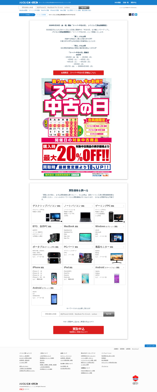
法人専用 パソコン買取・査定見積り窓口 (79, 10)
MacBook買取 (23, 10)
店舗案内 (116, 348)
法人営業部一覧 (64, 366)
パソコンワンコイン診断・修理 (88, 360)
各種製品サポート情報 (86, 372)
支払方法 (42, 360)
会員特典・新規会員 (24, 360)
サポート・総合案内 (24, 355)
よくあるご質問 (23, 362)
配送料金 (42, 362)
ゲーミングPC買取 (34, 10)
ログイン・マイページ (65, 355)
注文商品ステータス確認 (46, 369)
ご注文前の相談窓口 (45, 366)
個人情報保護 (105, 360)
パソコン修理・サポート (87, 358)
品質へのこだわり (23, 366)
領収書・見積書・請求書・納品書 (48, 364)
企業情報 (128, 348)
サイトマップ (135, 348)
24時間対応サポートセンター (88, 355)
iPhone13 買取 (54, 10)
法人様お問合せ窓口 (65, 368)
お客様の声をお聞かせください (27, 370)
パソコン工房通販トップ (26, 14)
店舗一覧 (126, 2)
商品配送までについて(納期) (47, 358)
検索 (84, 8)
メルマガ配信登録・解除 (66, 360)
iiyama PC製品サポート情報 (88, 370)
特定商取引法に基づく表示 (108, 355)
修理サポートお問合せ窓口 (87, 362)
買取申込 (133, 2)
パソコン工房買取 (41, 14)
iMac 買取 (63, 10)
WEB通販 (118, 2)
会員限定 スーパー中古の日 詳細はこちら (78, 73)
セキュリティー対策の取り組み (109, 362)
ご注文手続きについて (45, 355)
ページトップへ (151, 346)
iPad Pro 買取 (45, 10)
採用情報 (122, 348)
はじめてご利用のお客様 (25, 358)
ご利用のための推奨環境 (25, 368)
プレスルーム (105, 366)
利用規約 (104, 358)
